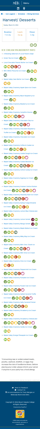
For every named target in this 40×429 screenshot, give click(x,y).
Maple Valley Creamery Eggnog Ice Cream (18, 178)
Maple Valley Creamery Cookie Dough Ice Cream (21, 153)
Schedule (21, 14)
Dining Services (33, 14)
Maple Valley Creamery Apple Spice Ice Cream (20, 87)
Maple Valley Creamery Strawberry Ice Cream (20, 310)
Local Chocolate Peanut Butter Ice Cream (18, 62)
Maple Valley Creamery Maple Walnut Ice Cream (21, 228)
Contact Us (20, 390)
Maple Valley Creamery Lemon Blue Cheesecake (20, 211)
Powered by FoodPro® (20, 407)
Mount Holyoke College (26, 402)
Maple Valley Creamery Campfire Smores (18, 112)
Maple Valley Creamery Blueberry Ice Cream (19, 104)
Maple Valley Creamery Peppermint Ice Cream (20, 269)
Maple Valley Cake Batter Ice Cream (16, 79)
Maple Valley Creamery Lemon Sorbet (17, 219)
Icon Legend (10, 14)
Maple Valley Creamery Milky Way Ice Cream (19, 236)
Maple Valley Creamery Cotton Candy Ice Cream (21, 170)
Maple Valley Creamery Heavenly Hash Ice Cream (21, 195)
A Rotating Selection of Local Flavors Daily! (19, 54)
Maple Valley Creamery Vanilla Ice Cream (18, 327)
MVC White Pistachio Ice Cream (15, 71)
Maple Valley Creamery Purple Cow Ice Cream (20, 286)
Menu (26, 3)
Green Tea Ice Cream (11, 58)
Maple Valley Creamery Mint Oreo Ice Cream (19, 253)
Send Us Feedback (20, 388)
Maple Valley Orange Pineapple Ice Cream (18, 335)
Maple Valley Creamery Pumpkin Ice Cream (19, 277)
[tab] (7, 35)
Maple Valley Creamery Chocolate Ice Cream (19, 137)
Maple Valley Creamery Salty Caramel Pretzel (19, 302)
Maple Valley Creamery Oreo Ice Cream (17, 261)
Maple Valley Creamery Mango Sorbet (17, 224)
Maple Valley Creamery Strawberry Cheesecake (20, 319)
